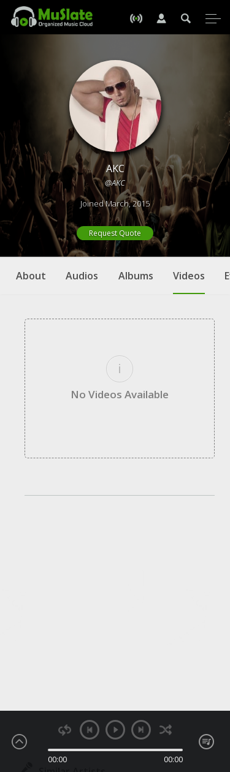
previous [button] (89, 730)
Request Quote (115, 233)
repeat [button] (64, 730)
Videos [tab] (189, 282)
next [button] (141, 730)
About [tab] (31, 275)
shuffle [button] (166, 730)
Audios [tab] (82, 275)
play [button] (115, 730)
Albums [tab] (135, 275)
